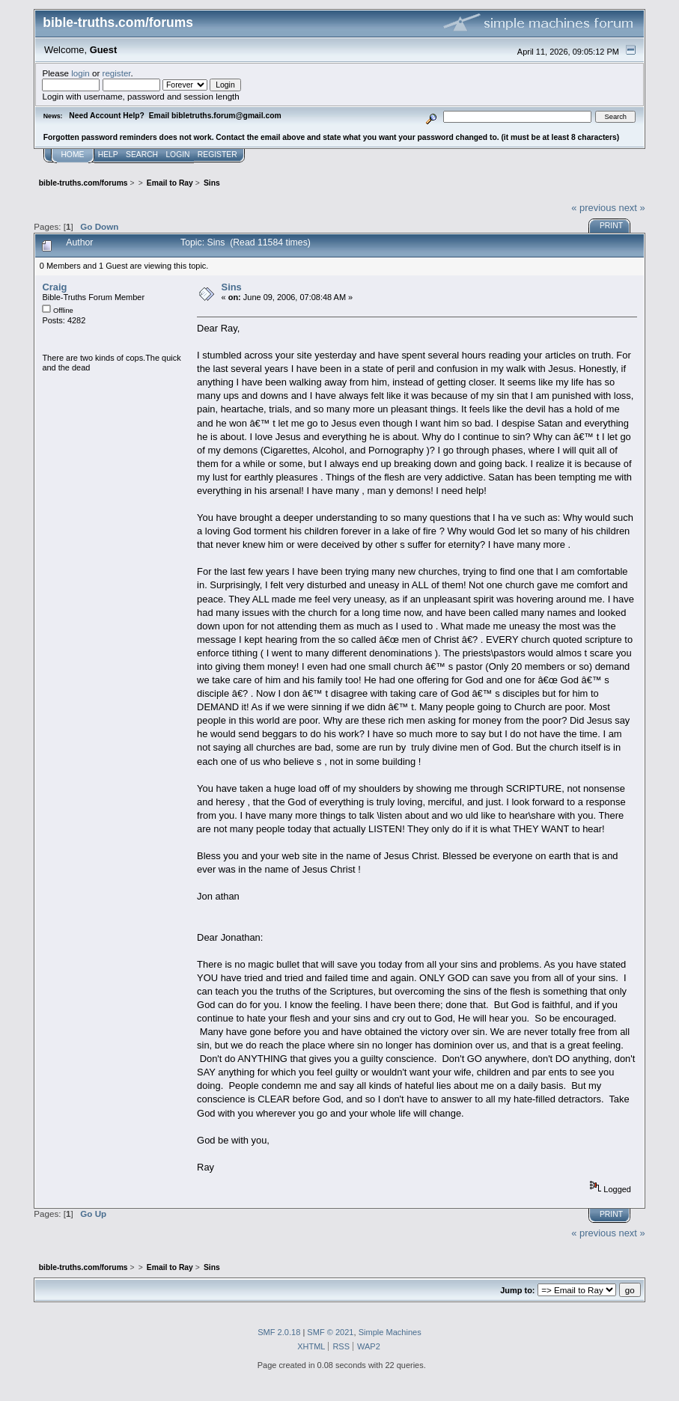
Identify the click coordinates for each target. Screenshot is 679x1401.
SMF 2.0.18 (279, 1332)
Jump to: (517, 1290)
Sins (232, 287)
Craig (54, 287)
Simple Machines (390, 1332)
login (80, 73)
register (117, 73)
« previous (593, 207)
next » (631, 207)
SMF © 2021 (330, 1332)
